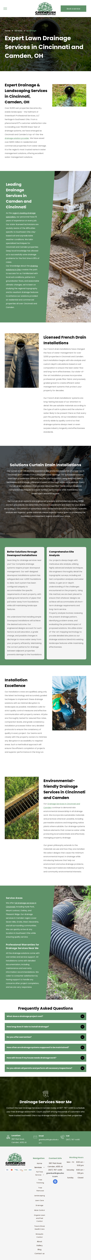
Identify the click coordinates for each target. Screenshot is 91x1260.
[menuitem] (39, 1163)
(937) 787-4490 (73, 1139)
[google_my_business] (55, 1181)
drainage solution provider (17, 138)
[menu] (5, 9)
